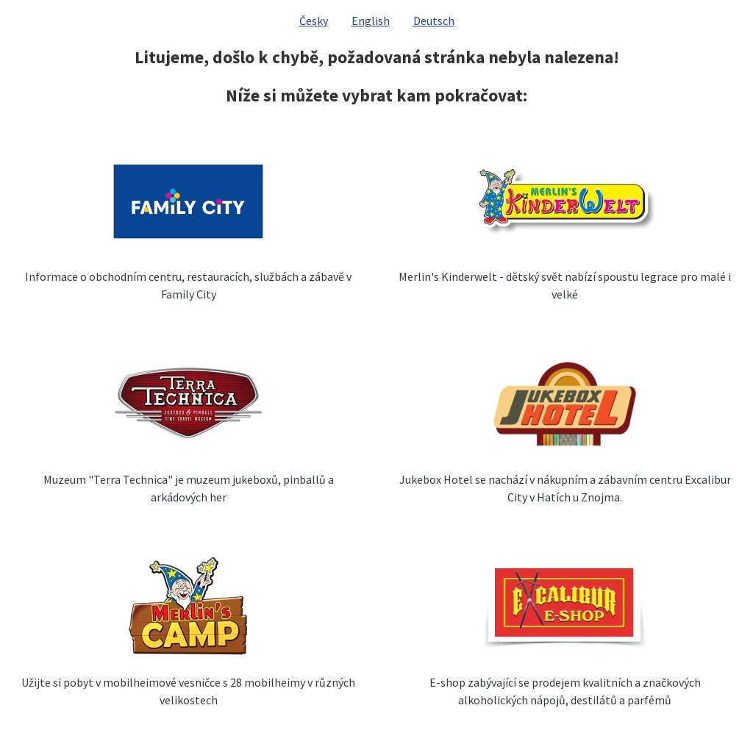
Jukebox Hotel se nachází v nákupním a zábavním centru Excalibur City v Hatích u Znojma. (565, 488)
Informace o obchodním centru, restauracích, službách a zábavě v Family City (188, 285)
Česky (313, 20)
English (370, 20)
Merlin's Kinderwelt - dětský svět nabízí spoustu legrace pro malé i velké (565, 285)
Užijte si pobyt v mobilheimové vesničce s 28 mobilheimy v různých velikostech (188, 691)
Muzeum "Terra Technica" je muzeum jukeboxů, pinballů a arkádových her (188, 488)
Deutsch (433, 20)
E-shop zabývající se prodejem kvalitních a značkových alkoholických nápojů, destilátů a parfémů (565, 691)
